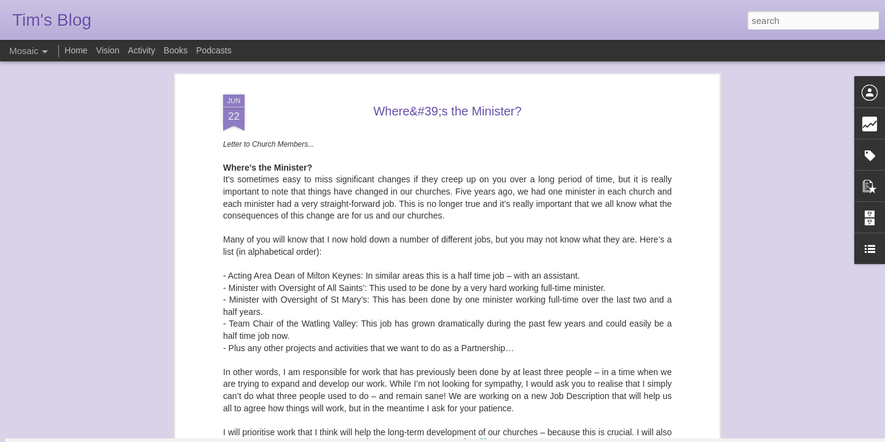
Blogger (481, 435)
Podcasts (214, 50)
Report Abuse (517, 435)
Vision (107, 50)
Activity (141, 50)
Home (76, 50)
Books (175, 50)
